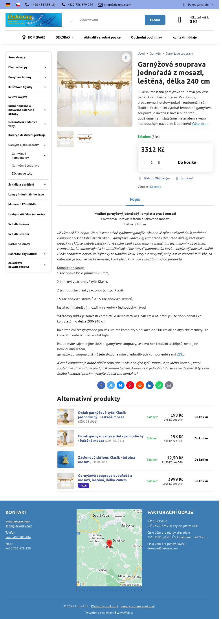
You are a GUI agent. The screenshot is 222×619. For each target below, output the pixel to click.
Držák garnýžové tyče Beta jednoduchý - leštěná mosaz (111, 438)
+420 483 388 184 (18, 537)
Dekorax (155, 187)
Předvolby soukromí (104, 606)
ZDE (180, 354)
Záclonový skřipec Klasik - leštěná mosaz (106, 459)
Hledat (155, 20)
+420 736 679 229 (18, 548)
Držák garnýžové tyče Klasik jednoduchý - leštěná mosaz (102, 414)
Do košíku (187, 162)
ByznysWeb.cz (124, 613)
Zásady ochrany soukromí (138, 606)
